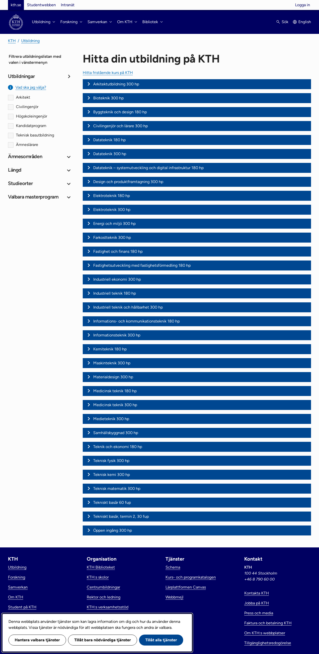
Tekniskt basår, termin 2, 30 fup (121, 516)
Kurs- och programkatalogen (190, 577)
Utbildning (30, 40)
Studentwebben (41, 4)
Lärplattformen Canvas (185, 587)
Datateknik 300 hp (109, 153)
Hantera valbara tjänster (37, 640)
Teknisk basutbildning (35, 135)
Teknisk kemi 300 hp (111, 474)
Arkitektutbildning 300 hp (116, 84)
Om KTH (15, 597)
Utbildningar (21, 76)
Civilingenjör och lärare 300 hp (120, 126)
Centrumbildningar (103, 587)
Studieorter (20, 183)
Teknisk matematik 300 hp (116, 488)
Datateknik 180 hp (109, 139)
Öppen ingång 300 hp (112, 530)
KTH (12, 40)
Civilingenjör (27, 106)
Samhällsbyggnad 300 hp (115, 432)
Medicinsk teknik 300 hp (115, 404)
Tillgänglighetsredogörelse (267, 643)
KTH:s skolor (98, 577)
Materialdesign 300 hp (113, 377)
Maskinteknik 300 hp (111, 363)
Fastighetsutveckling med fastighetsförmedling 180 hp (142, 265)
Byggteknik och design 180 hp (120, 112)
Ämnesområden (25, 156)
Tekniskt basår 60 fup (112, 502)
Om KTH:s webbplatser (264, 633)
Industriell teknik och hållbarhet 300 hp (128, 307)
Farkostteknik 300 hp (112, 237)
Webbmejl (174, 597)
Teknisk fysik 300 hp (111, 460)
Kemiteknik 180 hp (110, 349)
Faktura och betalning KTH (268, 623)
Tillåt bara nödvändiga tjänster (102, 640)
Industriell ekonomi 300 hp (117, 279)
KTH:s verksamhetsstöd (107, 607)
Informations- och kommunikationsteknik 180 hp (136, 321)
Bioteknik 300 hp (108, 98)
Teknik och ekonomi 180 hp (117, 446)
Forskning (16, 577)
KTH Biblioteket (101, 567)
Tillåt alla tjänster (161, 640)
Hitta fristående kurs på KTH (108, 72)
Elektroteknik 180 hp (111, 195)
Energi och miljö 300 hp (114, 223)
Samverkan (18, 587)
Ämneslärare (27, 144)
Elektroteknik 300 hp (111, 209)
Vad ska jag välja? (30, 87)
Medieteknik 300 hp (111, 418)
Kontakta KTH (256, 593)
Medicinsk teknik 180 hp (115, 391)
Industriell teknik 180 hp (114, 293)
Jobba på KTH (256, 603)
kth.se (16, 4)
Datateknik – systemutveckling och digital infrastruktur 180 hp (148, 167)
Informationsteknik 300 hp (116, 335)
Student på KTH (22, 607)
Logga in (302, 4)
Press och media (258, 613)
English (304, 21)
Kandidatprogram (31, 125)
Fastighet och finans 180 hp (118, 251)
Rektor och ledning (103, 597)
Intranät (68, 4)
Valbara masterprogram (33, 197)
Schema (172, 567)
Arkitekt (23, 97)
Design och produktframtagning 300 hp (128, 181)
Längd (14, 170)
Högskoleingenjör (31, 116)
